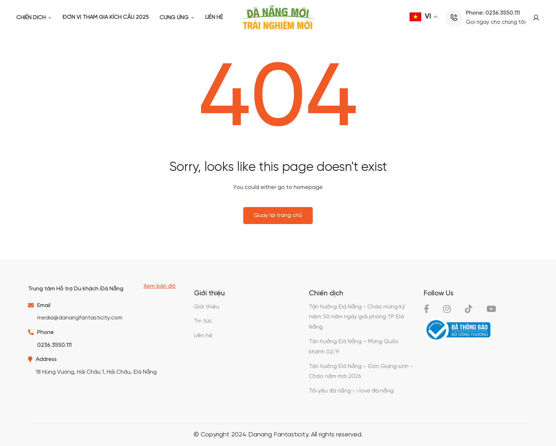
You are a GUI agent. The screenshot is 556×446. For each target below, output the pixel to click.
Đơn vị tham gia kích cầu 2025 (105, 17)
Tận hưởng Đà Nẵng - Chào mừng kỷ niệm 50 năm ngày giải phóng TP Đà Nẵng (357, 317)
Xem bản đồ (160, 286)
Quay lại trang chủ (278, 215)
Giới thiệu (206, 307)
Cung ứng (177, 17)
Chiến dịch (34, 17)
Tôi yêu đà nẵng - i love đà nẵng (351, 391)
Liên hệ (214, 17)
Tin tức (203, 321)
